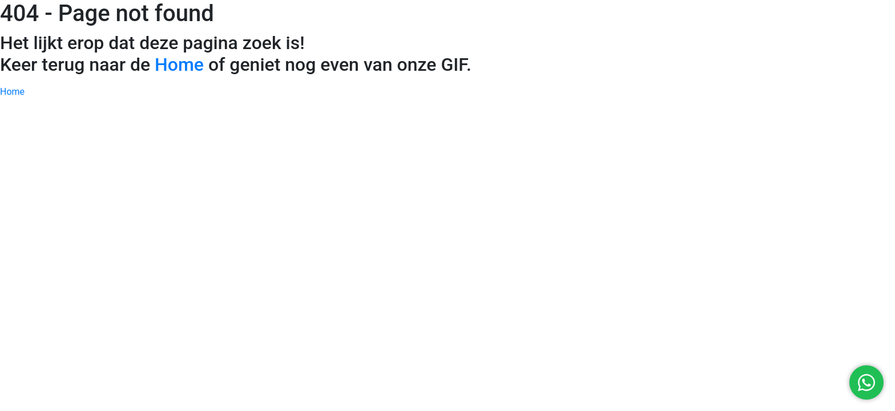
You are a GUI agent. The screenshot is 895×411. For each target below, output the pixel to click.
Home (179, 64)
